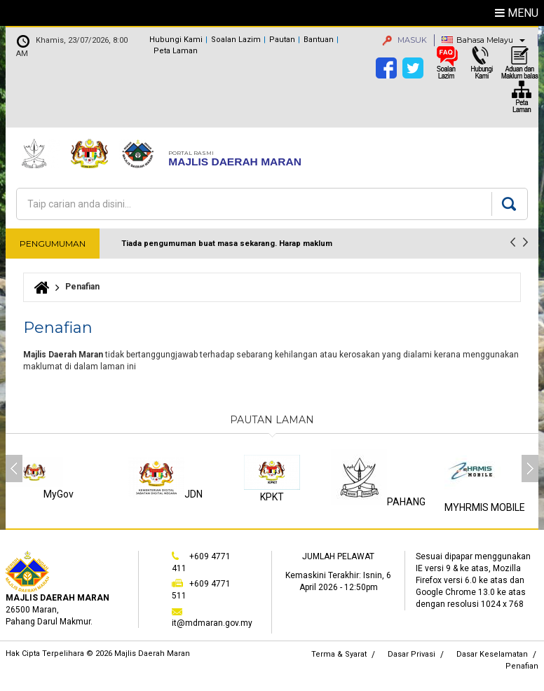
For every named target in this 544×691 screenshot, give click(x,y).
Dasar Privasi (411, 654)
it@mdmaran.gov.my (212, 623)
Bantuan (319, 39)
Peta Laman (176, 50)
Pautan (282, 39)
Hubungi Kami (176, 39)
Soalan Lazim (236, 39)
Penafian (521, 666)
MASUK (404, 40)
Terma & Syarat (339, 654)
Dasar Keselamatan (492, 654)
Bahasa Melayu (484, 40)
